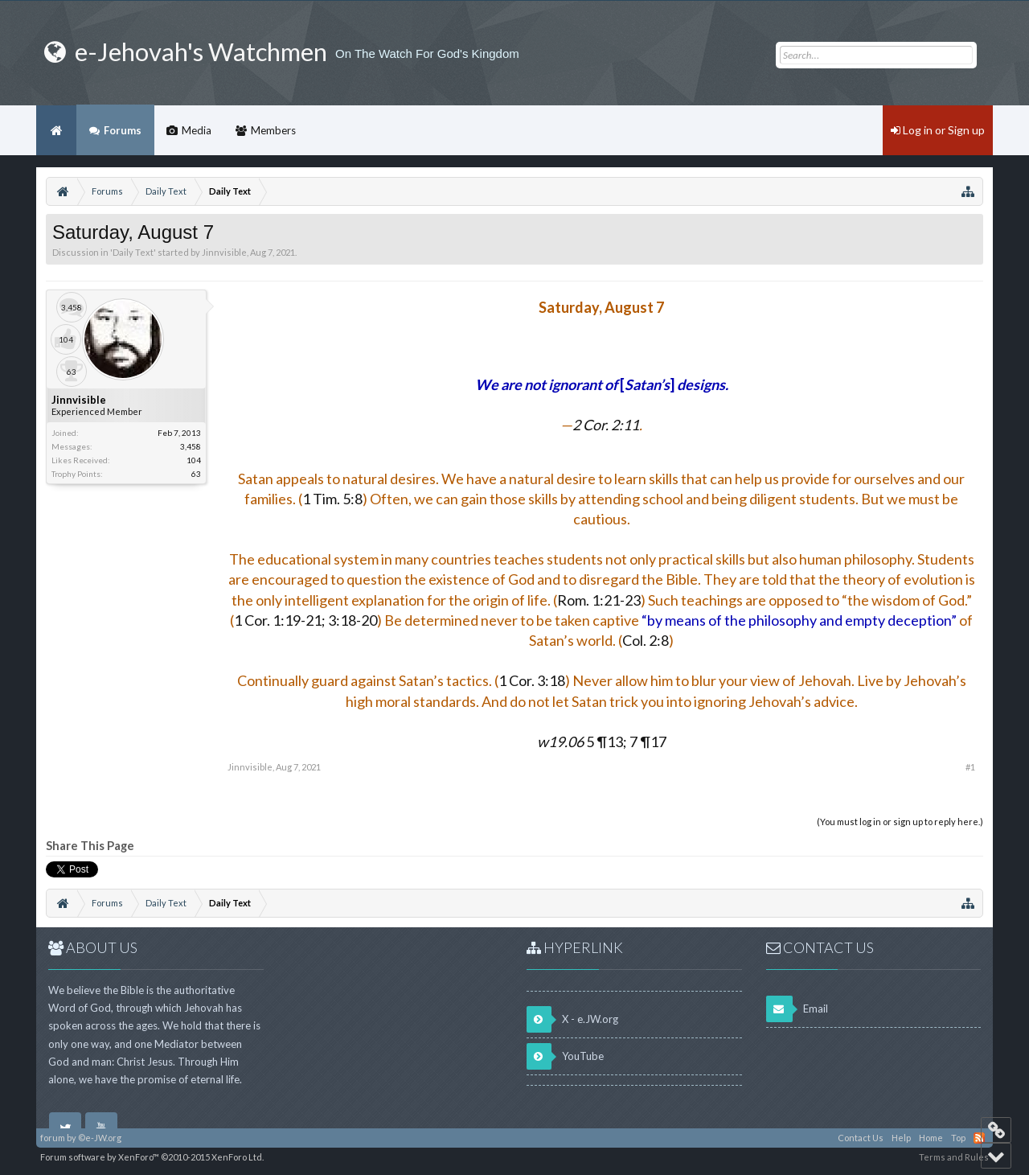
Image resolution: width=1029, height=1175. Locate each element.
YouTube (565, 1056)
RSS (979, 1138)
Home (56, 130)
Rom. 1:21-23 (599, 600)
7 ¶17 (646, 741)
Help (901, 1137)
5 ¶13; (582, 741)
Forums (122, 130)
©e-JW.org (99, 1137)
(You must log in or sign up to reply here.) (900, 821)
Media (196, 130)
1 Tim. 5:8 (332, 498)
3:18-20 (351, 620)
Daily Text (133, 252)
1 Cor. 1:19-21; (280, 620)
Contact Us (860, 1137)
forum (52, 1137)
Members (273, 130)
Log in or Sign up (938, 130)
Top (958, 1137)
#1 (970, 767)
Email (797, 1009)
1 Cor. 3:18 (531, 680)
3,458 (190, 446)
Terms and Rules (954, 1157)
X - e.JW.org (572, 1019)
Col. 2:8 (645, 640)
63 (196, 474)
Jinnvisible (224, 252)
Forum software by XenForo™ (152, 1157)
